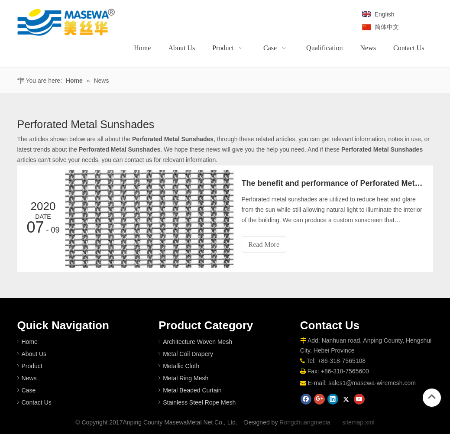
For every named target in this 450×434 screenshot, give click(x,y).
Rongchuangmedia (304, 422)
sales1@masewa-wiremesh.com (372, 382)
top (432, 397)
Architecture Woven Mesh (197, 341)
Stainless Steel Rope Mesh (199, 402)
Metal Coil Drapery (188, 353)
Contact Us (37, 402)
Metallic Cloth (181, 366)
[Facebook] (306, 399)
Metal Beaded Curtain (192, 390)
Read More (264, 244)
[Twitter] (345, 399)
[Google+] (319, 399)
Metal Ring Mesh (185, 378)
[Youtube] (359, 399)
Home (30, 341)
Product (32, 366)
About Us (34, 353)
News (29, 378)
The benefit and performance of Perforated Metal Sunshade (333, 183)
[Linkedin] (332, 399)
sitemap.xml (358, 422)
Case (29, 390)
